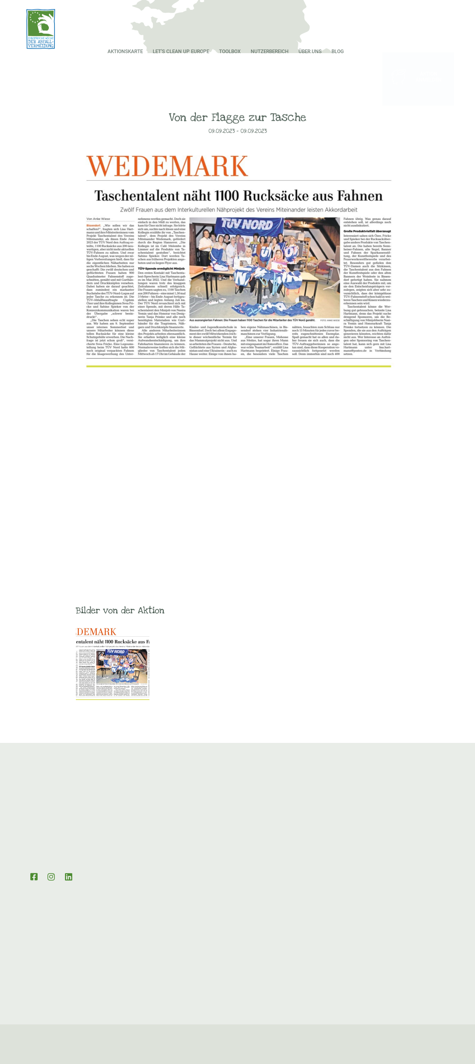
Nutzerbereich (270, 62)
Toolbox (230, 62)
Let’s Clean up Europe (181, 62)
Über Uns (310, 62)
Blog (338, 62)
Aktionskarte (125, 62)
